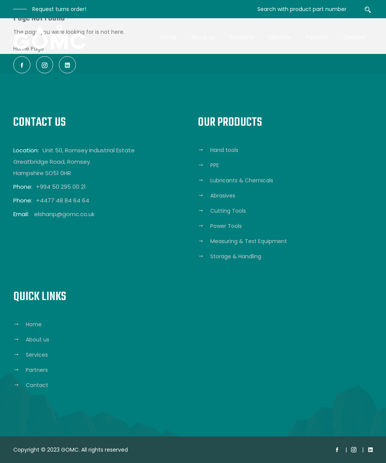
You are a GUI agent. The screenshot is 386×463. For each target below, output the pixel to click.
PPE (214, 165)
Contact (354, 37)
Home (168, 37)
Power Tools (226, 226)
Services (280, 37)
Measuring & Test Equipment (248, 241)
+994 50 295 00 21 (61, 187)
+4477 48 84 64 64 (62, 200)
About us (203, 37)
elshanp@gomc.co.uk (64, 214)
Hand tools (224, 150)
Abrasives (222, 195)
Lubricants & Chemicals (241, 180)
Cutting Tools (228, 211)
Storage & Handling (235, 256)
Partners (317, 37)
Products (242, 37)
